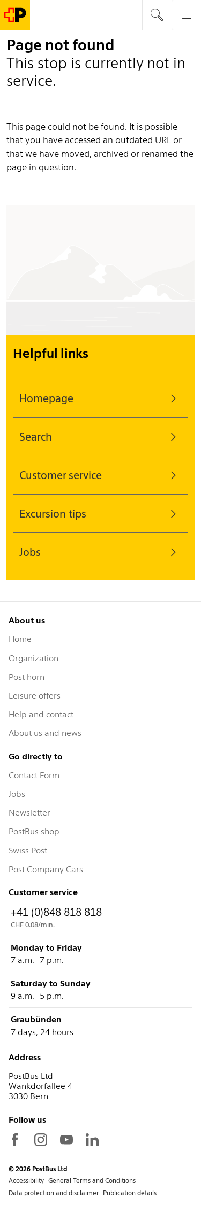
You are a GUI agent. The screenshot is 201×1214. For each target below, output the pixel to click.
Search (100, 436)
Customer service (100, 475)
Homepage (100, 398)
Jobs (100, 552)
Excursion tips (100, 513)
